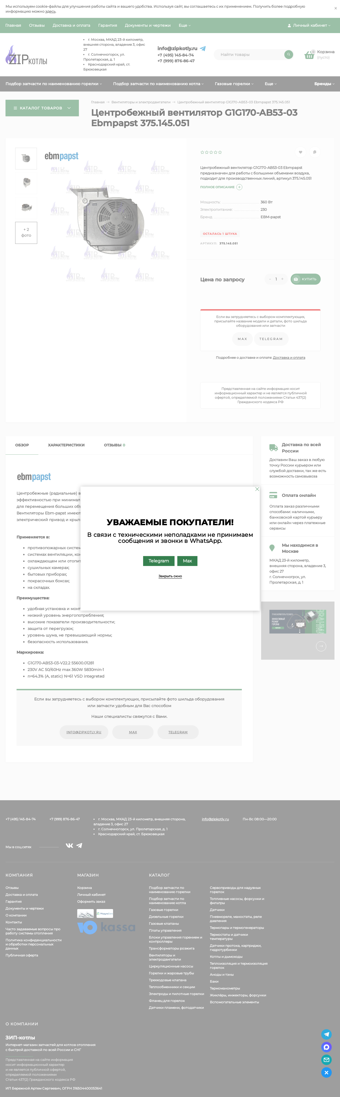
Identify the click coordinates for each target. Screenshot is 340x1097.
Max (187, 560)
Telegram (158, 560)
